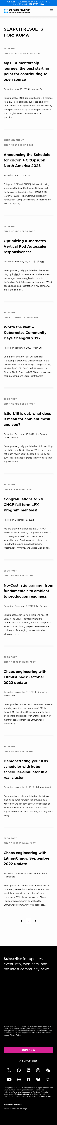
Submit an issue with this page (15, 1109)
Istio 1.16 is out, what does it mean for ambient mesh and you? (27, 419)
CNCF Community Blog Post (22, 317)
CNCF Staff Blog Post (18, 489)
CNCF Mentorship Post (18, 145)
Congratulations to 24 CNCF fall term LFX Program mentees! (23, 505)
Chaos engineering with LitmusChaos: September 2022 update (26, 858)
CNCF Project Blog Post (20, 662)
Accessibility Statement (13, 1104)
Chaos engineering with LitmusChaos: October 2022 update (25, 677)
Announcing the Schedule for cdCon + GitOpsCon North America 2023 (27, 160)
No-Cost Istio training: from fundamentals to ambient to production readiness (28, 591)
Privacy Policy (15, 1035)
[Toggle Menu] (51, 11)
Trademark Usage (22, 1094)
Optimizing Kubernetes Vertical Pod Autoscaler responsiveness (25, 246)
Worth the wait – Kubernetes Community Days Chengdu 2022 (25, 333)
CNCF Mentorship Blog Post (22, 53)
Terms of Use (45, 1096)
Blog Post (10, 48)
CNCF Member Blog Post (19, 231)
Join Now (28, 1050)
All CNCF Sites (28, 1061)
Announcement (14, 140)
